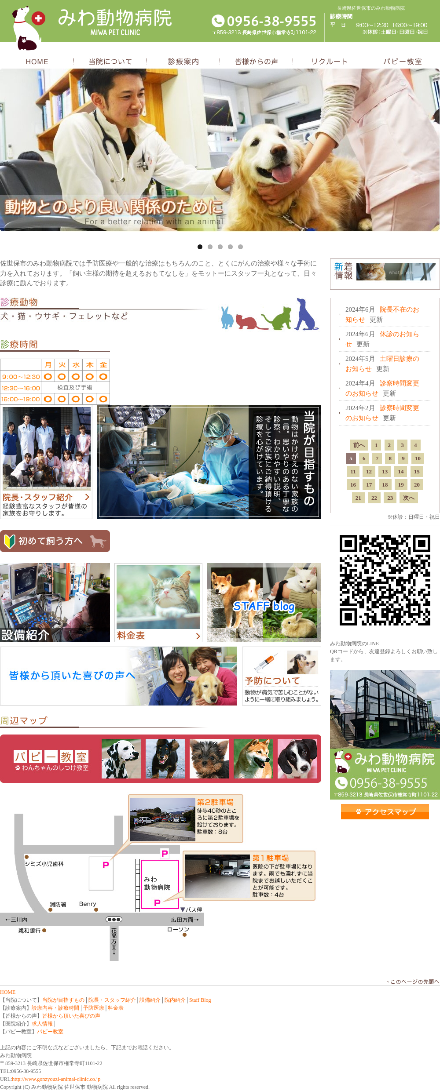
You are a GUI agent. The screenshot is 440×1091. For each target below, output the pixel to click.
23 (390, 498)
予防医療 (93, 1008)
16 (353, 484)
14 (400, 471)
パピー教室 (402, 62)
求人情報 (42, 1024)
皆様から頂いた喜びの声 (71, 1016)
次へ (408, 498)
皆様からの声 (256, 62)
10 (418, 458)
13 (385, 471)
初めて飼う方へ (55, 541)
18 (385, 484)
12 (369, 471)
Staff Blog (200, 1000)
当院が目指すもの (209, 462)
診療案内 (183, 62)
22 (374, 498)
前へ (359, 445)
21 (358, 498)
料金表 (158, 602)
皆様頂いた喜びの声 (119, 676)
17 (369, 484)
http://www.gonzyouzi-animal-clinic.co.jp (56, 1079)
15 (417, 471)
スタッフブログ (264, 602)
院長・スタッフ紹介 (46, 462)
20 (417, 484)
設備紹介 (55, 602)
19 (401, 484)
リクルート (329, 62)
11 (353, 471)
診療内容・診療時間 (55, 1008)
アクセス (385, 811)
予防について (281, 676)
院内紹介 (175, 1000)
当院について (110, 62)
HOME (37, 62)
